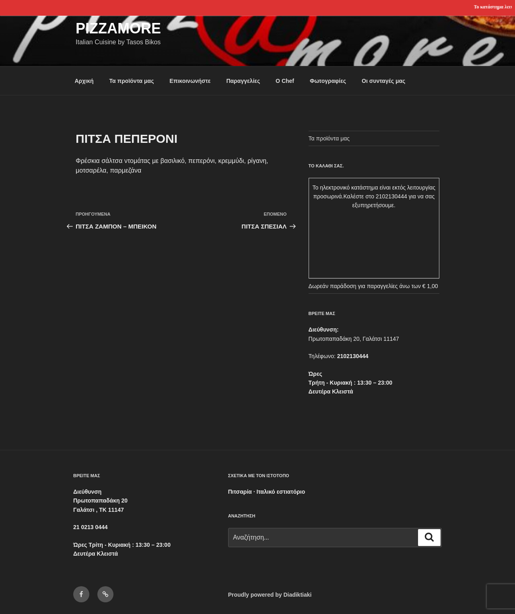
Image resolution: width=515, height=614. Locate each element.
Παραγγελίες (243, 81)
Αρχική (84, 81)
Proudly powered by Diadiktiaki (270, 594)
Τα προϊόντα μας (131, 81)
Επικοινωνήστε (189, 81)
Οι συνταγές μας (383, 81)
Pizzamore (118, 28)
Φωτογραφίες (328, 81)
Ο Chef (285, 81)
